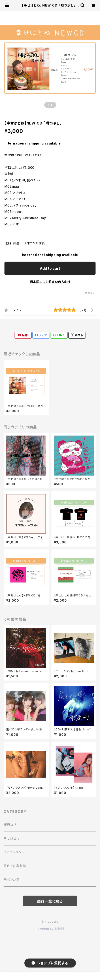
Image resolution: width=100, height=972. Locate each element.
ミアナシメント (14, 852)
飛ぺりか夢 (12, 879)
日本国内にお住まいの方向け (50, 282)
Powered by (50, 928)
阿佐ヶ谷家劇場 (15, 866)
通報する (90, 293)
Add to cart (50, 268)
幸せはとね (11, 838)
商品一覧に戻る (50, 901)
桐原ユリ (10, 825)
